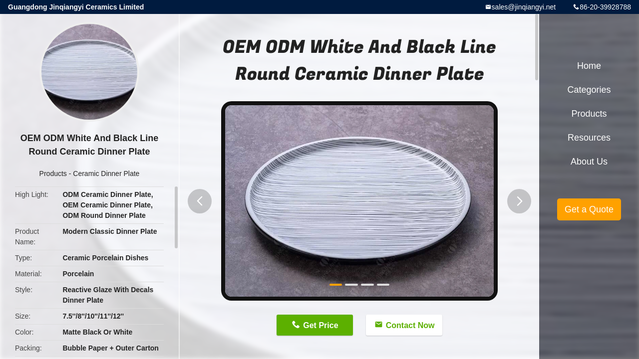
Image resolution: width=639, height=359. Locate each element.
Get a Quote (589, 209)
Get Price (320, 325)
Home (589, 66)
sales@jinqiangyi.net (524, 7)
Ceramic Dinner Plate (106, 174)
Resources (589, 138)
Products (53, 174)
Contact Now (410, 325)
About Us (589, 162)
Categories (589, 90)
